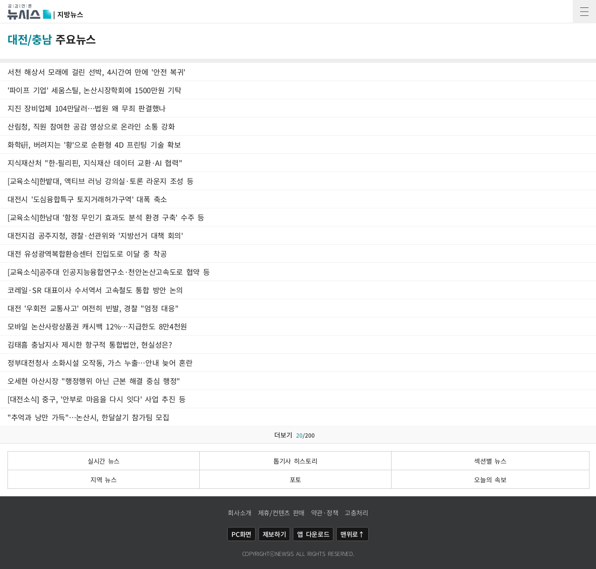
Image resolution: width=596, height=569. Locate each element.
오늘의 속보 (490, 479)
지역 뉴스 (103, 479)
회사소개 (239, 512)
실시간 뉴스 (104, 461)
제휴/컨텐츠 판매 (281, 512)
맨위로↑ (352, 534)
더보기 (298, 434)
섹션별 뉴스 (490, 461)
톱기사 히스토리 (295, 461)
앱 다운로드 (313, 534)
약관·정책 (325, 512)
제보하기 (274, 534)
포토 (295, 479)
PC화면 (241, 534)
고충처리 (356, 512)
